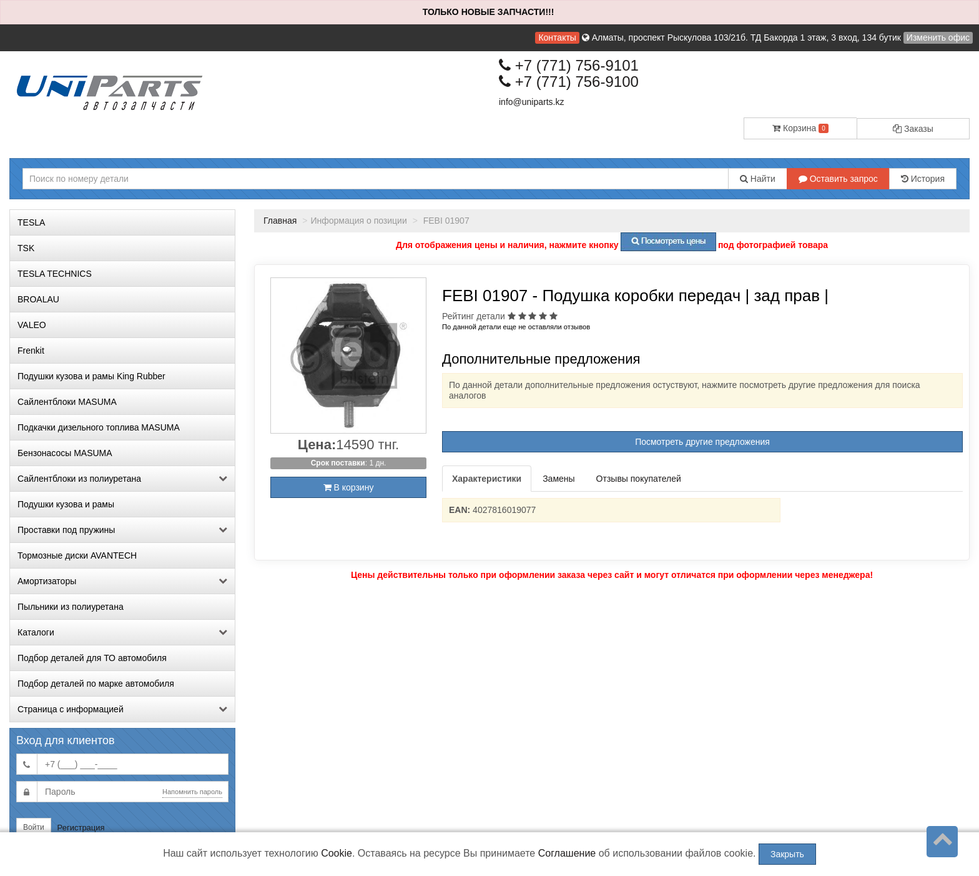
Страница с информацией (122, 709)
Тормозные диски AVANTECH (77, 555)
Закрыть (787, 854)
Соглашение (567, 853)
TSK (25, 248)
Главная (280, 221)
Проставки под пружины (122, 530)
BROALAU (38, 299)
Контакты (557, 37)
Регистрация (81, 827)
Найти (757, 179)
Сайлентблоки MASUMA (67, 402)
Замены (558, 479)
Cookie (336, 853)
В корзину (348, 487)
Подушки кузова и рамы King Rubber (91, 376)
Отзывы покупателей (638, 479)
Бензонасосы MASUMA (64, 453)
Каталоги (122, 632)
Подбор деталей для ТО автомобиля (92, 658)
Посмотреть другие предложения (702, 442)
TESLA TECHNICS (54, 274)
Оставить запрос (838, 179)
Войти (33, 827)
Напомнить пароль (192, 791)
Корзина (800, 128)
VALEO (31, 325)
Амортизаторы (122, 581)
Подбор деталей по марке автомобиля (95, 684)
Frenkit (30, 351)
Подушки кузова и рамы (65, 504)
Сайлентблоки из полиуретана (122, 479)
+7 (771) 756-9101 (569, 65)
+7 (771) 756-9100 (569, 81)
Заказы (913, 129)
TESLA (31, 222)
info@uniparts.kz (531, 102)
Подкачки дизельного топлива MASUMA (98, 427)
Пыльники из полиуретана (70, 607)
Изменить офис (938, 37)
